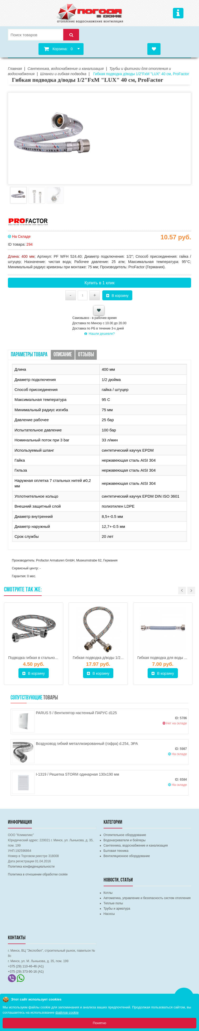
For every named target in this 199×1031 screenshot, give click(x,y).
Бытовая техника (116, 851)
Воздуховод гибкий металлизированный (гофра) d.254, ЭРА (87, 743)
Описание (63, 355)
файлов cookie (67, 1012)
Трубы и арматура (117, 908)
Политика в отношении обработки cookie (38, 874)
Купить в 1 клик (100, 283)
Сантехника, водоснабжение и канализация (136, 845)
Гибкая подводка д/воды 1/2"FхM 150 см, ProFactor (116, 658)
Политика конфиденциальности (31, 866)
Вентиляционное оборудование (127, 856)
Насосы (109, 914)
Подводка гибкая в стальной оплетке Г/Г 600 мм (49, 658)
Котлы (108, 893)
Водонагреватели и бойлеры (125, 840)
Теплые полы (113, 903)
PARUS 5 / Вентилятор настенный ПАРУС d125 (76, 713)
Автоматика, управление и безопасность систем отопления (147, 898)
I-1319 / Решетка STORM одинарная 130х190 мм (77, 774)
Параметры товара (29, 355)
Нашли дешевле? (99, 334)
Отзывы (86, 355)
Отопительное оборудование (125, 835)
